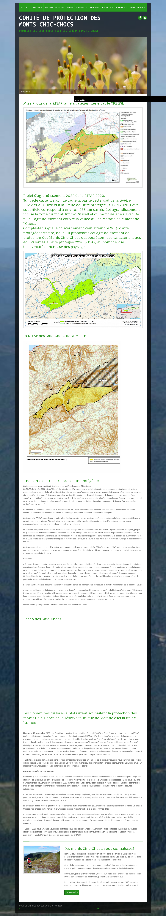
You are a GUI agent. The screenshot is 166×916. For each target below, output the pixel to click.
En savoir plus (72, 892)
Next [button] (138, 65)
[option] (83, 65)
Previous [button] (28, 65)
